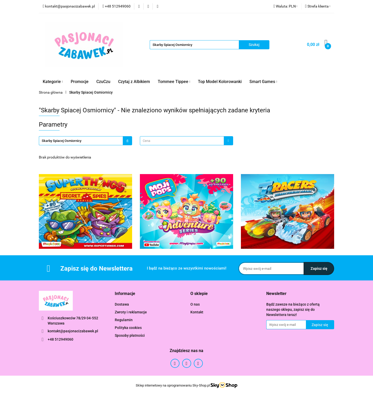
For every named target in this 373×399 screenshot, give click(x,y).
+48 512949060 (60, 339)
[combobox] (186, 140)
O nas (195, 304)
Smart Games (263, 81)
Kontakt (196, 312)
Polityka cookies (128, 328)
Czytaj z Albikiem (134, 81)
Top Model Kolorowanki (220, 81)
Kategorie (53, 81)
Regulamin (124, 320)
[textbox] (182, 140)
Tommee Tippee (174, 81)
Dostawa (122, 304)
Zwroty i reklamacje (131, 312)
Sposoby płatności (130, 335)
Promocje (80, 81)
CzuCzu (103, 81)
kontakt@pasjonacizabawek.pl (73, 331)
